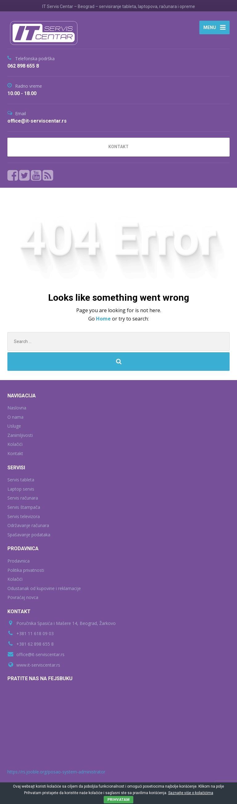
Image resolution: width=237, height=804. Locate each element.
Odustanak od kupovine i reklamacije (44, 588)
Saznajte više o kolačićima (190, 793)
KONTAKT (118, 146)
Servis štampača (23, 507)
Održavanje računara (28, 525)
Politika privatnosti (25, 570)
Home (104, 318)
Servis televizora (23, 516)
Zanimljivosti (20, 435)
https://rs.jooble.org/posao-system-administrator (56, 772)
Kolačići (15, 444)
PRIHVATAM (118, 800)
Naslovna (16, 408)
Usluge (14, 426)
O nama (15, 417)
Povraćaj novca (22, 597)
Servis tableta (20, 480)
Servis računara (22, 498)
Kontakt (15, 453)
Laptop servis (20, 489)
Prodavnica (18, 561)
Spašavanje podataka (28, 535)
